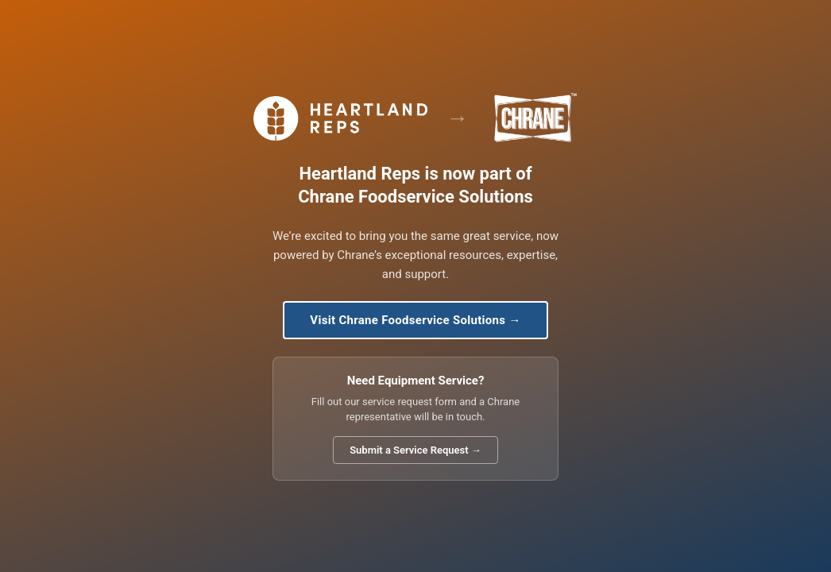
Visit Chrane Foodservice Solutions (415, 320)
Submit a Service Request (415, 450)
